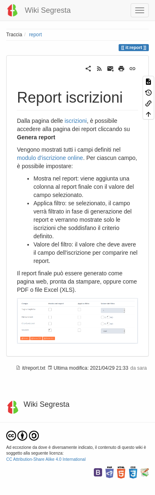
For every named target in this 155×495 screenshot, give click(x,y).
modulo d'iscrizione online (50, 158)
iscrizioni (75, 120)
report (35, 35)
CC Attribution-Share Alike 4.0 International (46, 459)
